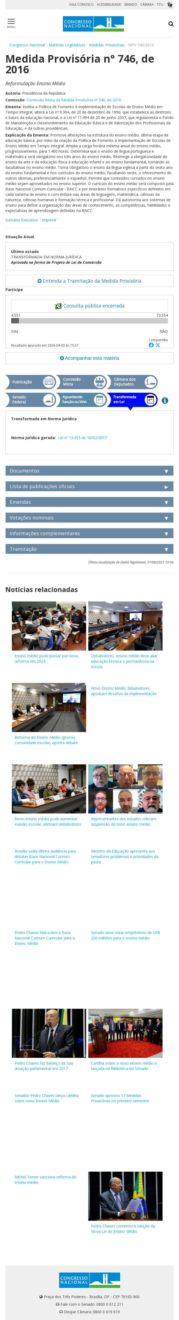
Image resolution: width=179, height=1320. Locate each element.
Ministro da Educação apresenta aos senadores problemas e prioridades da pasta (124, 856)
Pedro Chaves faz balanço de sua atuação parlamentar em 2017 (44, 1066)
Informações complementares (45, 533)
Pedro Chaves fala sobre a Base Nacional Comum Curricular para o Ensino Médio (45, 938)
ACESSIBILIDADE (109, 4)
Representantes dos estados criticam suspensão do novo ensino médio (123, 821)
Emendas (20, 502)
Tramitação (23, 549)
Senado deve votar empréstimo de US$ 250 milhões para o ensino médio (125, 935)
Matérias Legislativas (67, 44)
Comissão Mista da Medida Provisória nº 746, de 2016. (74, 99)
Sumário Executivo (21, 220)
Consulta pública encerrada (90, 305)
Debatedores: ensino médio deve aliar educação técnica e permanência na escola (124, 661)
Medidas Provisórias (106, 44)
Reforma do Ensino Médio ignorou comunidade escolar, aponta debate (46, 740)
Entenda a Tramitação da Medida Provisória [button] (89, 281)
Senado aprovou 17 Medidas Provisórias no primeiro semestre (120, 1098)
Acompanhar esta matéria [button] (89, 358)
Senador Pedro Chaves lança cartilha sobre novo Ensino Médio (47, 1098)
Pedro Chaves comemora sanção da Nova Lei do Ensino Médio (123, 1228)
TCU (160, 4)
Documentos (24, 470)
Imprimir (49, 220)
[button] (152, 344)
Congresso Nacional (27, 44)
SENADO (130, 4)
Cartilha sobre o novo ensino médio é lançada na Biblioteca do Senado (124, 1066)
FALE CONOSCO (81, 4)
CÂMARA (147, 4)
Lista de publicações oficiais (42, 486)
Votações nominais (32, 517)
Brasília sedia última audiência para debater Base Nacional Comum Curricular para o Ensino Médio (45, 856)
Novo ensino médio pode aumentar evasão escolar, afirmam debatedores (48, 821)
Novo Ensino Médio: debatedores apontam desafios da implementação (124, 691)
